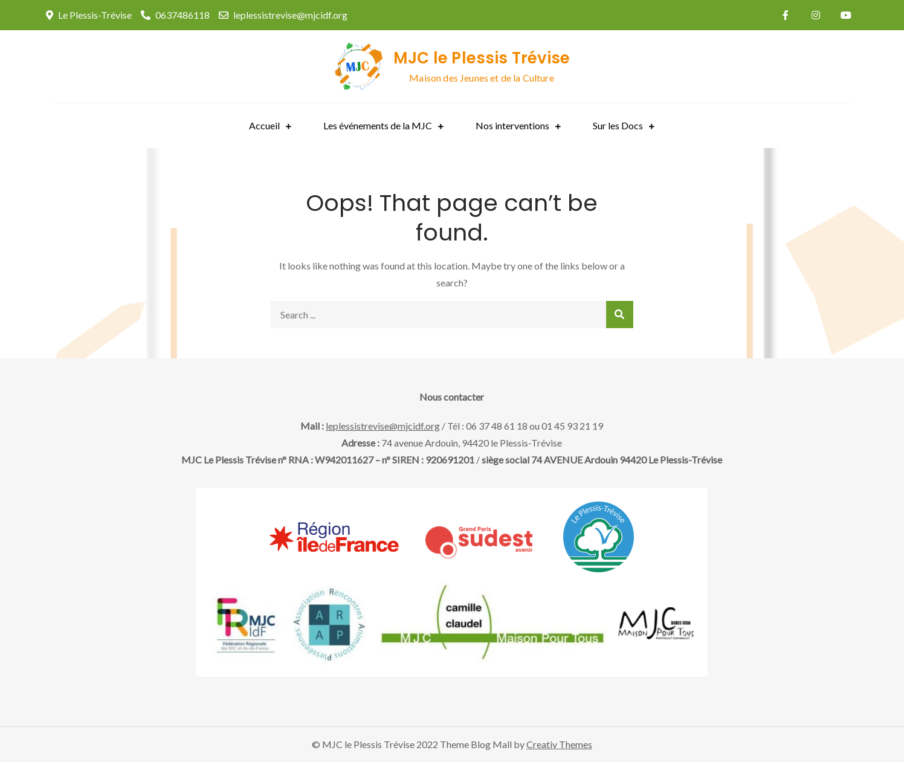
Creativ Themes (559, 744)
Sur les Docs (618, 125)
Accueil (264, 125)
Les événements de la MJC (377, 125)
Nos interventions (512, 125)
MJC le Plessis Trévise (481, 58)
